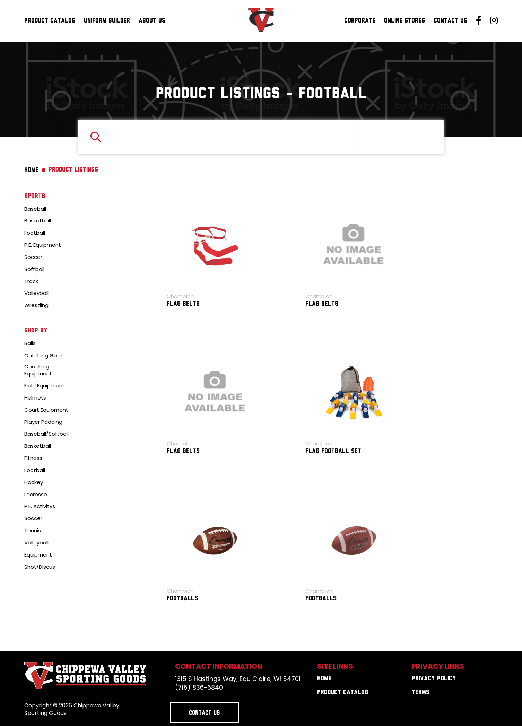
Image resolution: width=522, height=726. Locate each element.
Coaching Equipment (38, 370)
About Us (152, 21)
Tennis (32, 530)
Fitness (33, 458)
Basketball (37, 220)
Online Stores (404, 21)
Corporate (359, 21)
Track (31, 281)
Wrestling (36, 305)
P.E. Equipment (42, 245)
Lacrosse (35, 494)
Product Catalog (49, 21)
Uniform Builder (107, 21)
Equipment (38, 554)
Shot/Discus (39, 566)
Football (34, 232)
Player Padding (43, 422)
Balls (30, 343)
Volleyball (36, 293)
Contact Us (450, 21)
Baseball (35, 208)
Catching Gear (43, 355)
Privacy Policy (434, 678)
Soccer (33, 257)
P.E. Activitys (39, 506)
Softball (34, 269)
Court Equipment (46, 409)
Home (324, 678)
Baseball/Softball (46, 433)
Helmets (35, 397)
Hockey (33, 482)
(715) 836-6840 (199, 687)
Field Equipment (44, 385)
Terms (420, 692)
